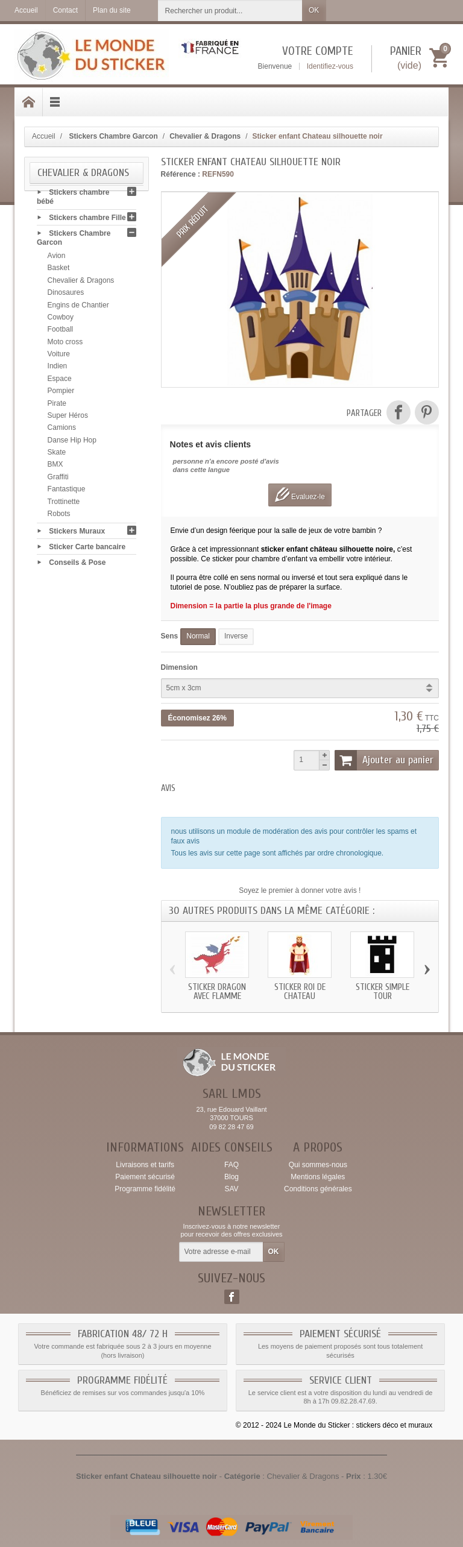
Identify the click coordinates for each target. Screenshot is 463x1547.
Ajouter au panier (384, 760)
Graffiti (58, 481)
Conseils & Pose (77, 566)
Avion (57, 260)
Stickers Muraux (77, 535)
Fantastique (67, 493)
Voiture (59, 358)
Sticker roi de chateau (300, 991)
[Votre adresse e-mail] (221, 1252)
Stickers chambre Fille (87, 221)
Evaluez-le (300, 494)
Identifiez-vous (330, 66)
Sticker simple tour (382, 991)
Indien (58, 370)
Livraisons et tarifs (145, 1165)
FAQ (231, 1165)
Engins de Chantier (78, 308)
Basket (59, 272)
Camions (62, 431)
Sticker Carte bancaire (87, 550)
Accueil (43, 136)
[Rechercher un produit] (230, 10)
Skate (57, 456)
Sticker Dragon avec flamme (217, 991)
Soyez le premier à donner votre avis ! (300, 890)
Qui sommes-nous (318, 1165)
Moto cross (65, 345)
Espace (60, 383)
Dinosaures (66, 296)
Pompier (61, 395)
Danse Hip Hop (72, 444)
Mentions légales (318, 1177)
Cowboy (61, 321)
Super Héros (68, 419)
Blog (231, 1177)
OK (314, 10)
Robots (59, 518)
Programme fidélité (145, 1189)
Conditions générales (318, 1189)
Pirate (57, 407)
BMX (55, 468)
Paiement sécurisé (145, 1177)
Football (61, 333)
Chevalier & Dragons (81, 284)
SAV (231, 1189)
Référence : (180, 174)
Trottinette (64, 505)
